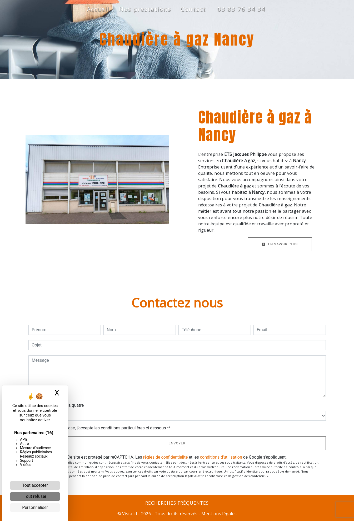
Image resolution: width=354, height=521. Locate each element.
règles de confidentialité (165, 457)
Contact (193, 9)
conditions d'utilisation (221, 457)
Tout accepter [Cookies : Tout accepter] (35, 485)
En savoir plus (280, 244)
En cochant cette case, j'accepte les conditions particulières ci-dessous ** (102, 427)
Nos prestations (145, 9)
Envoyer (177, 443)
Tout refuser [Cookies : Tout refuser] (35, 496)
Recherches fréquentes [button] (177, 503)
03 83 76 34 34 (241, 9)
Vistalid (129, 514)
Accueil (98, 9)
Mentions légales (218, 514)
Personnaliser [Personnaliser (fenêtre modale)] (35, 507)
